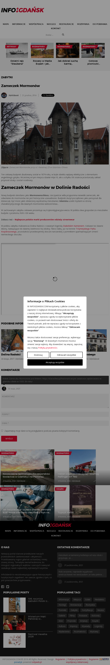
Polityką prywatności (47, 347)
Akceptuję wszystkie (55, 362)
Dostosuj (38, 355)
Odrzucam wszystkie (66, 355)
